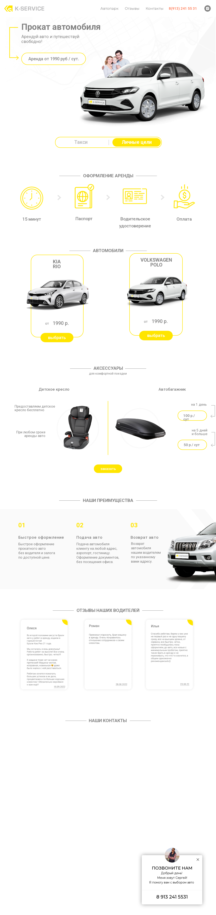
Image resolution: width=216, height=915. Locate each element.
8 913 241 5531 (172, 897)
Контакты (154, 8)
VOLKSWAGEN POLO (156, 262)
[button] (56, 337)
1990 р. (61, 323)
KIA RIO (57, 264)
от (47, 323)
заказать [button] (108, 469)
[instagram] (207, 8)
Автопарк (109, 8)
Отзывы (132, 8)
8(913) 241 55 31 (183, 8)
